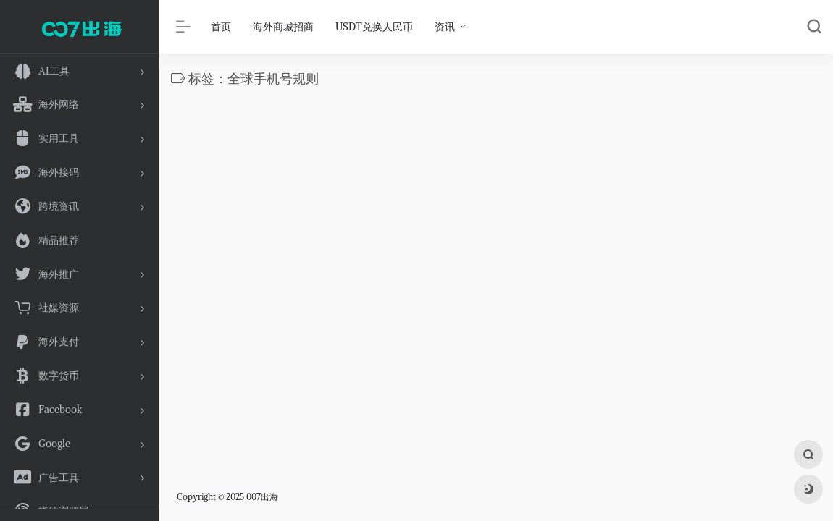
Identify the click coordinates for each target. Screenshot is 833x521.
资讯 (445, 26)
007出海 (262, 496)
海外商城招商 (283, 26)
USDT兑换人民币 (374, 26)
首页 (221, 26)
